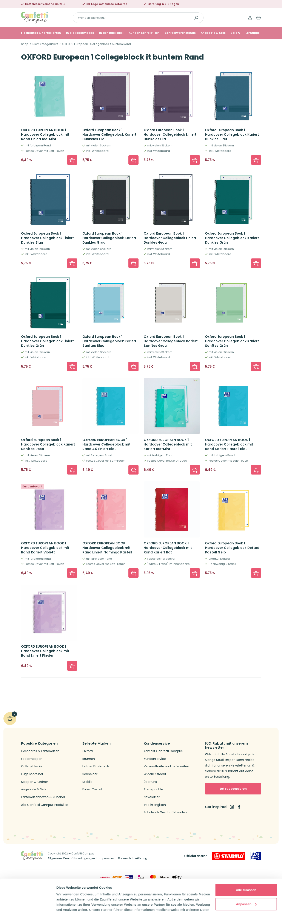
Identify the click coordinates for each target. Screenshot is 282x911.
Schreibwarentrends (180, 33)
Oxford (87, 751)
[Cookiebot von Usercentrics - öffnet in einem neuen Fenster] (28, 902)
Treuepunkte (153, 789)
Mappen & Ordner (34, 782)
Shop (24, 44)
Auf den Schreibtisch (144, 33)
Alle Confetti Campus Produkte (44, 805)
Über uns (150, 782)
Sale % (235, 33)
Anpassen (246, 874)
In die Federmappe (80, 33)
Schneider (89, 774)
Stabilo (87, 782)
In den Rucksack (111, 33)
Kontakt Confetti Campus (163, 751)
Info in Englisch (155, 805)
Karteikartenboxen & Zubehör (43, 797)
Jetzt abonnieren (233, 789)
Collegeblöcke (31, 766)
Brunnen (88, 759)
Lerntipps (252, 33)
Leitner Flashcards (95, 766)
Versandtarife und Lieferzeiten (166, 766)
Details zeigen (67, 902)
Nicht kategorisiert (45, 44)
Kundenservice (155, 759)
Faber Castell (92, 789)
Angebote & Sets (213, 33)
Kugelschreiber (32, 774)
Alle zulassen (246, 860)
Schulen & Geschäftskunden (165, 812)
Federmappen (31, 759)
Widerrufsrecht (155, 774)
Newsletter (152, 797)
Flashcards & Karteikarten (41, 33)
